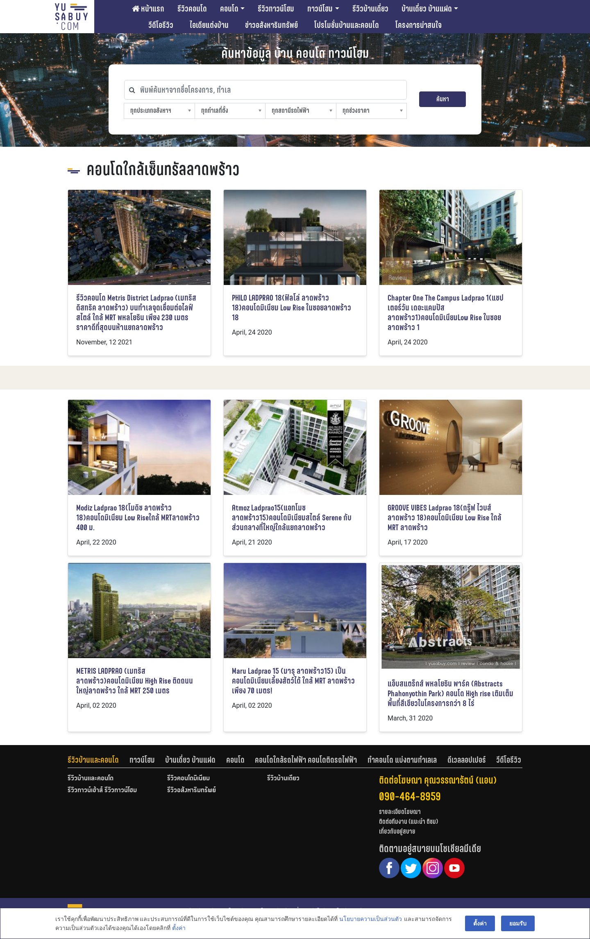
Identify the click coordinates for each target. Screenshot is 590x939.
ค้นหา (442, 99)
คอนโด (229, 8)
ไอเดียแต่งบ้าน (209, 25)
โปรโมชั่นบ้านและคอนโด (346, 25)
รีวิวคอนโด (192, 8)
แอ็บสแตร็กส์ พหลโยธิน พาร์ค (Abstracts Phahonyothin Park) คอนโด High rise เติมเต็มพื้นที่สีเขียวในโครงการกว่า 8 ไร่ (450, 693)
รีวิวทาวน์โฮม (276, 8)
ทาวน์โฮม (320, 8)
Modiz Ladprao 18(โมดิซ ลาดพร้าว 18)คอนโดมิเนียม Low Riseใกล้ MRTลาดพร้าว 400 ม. (138, 517)
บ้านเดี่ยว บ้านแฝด (427, 8)
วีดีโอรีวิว (160, 25)
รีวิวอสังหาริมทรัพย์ (191, 790)
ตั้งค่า (179, 928)
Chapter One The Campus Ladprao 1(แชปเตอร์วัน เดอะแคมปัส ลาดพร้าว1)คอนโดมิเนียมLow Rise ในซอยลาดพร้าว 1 (446, 312)
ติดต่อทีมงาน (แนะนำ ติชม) (408, 821)
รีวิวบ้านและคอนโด (93, 760)
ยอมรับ (517, 923)
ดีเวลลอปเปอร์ (466, 760)
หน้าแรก (148, 8)
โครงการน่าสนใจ (418, 25)
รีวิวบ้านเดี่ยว (370, 8)
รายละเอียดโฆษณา (400, 811)
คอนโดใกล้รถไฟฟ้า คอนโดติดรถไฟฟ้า (306, 760)
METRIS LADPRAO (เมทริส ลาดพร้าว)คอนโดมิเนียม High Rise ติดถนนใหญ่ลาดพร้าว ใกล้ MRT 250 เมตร (134, 681)
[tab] (98, 760)
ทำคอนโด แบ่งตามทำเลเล (402, 760)
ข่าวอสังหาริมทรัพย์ (271, 25)
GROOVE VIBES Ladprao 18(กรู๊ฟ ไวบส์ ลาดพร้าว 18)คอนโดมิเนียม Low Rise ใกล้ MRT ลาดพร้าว (445, 517)
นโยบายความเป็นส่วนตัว (370, 919)
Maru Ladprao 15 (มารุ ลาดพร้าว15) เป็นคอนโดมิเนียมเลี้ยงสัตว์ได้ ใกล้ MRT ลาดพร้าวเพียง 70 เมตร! (293, 681)
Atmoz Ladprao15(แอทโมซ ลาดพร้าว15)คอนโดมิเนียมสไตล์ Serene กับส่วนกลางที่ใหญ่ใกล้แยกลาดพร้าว (292, 517)
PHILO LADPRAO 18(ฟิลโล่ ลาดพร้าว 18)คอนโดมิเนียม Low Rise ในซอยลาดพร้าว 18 (291, 308)
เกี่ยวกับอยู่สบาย (397, 831)
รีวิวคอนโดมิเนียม (188, 778)
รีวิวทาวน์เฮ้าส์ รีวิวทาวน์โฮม (102, 790)
